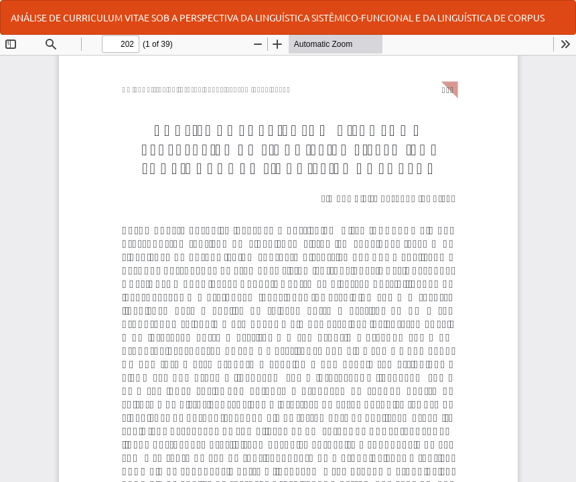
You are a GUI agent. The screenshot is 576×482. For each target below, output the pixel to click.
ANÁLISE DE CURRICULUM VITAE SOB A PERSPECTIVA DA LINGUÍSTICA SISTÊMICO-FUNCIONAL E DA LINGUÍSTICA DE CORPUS (278, 17)
